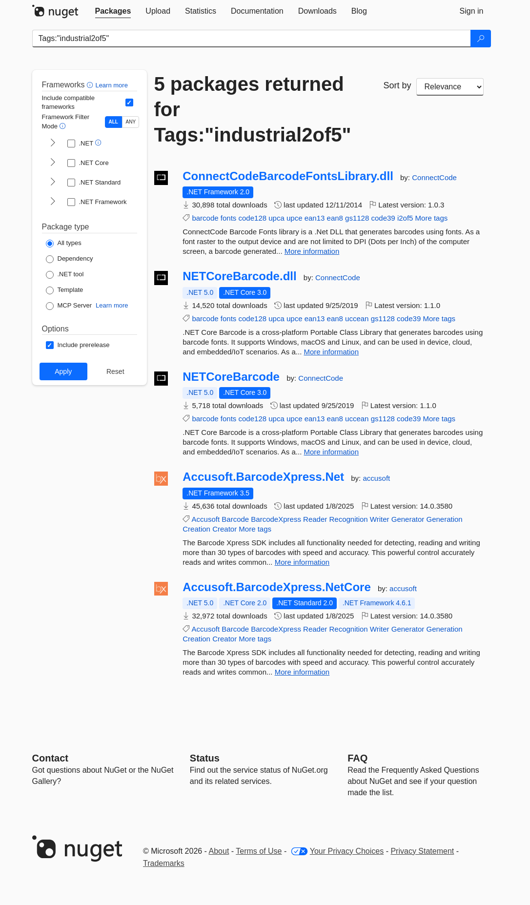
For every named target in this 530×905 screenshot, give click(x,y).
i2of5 (405, 218)
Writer (379, 519)
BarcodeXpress (276, 519)
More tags (431, 218)
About (219, 851)
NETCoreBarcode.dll (239, 276)
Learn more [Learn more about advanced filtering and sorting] (111, 85)
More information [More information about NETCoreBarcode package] (331, 452)
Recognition (348, 519)
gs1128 (357, 218)
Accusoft (206, 519)
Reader (315, 519)
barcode (205, 218)
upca (276, 218)
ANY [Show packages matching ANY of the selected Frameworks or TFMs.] (131, 121)
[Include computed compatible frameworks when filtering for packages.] (129, 102)
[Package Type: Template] (64, 290)
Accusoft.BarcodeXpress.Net (263, 477)
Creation (196, 529)
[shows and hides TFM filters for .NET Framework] (52, 202)
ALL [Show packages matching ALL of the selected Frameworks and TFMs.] (113, 121)
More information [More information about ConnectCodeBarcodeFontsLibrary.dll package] (312, 251)
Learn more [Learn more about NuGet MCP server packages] (112, 305)
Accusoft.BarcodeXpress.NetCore (276, 587)
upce (294, 218)
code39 (383, 218)
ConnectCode (434, 177)
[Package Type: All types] (63, 243)
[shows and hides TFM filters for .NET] (52, 143)
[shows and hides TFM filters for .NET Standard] (52, 182)
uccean (356, 318)
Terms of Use (259, 851)
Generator (408, 519)
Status (205, 758)
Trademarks (163, 863)
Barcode (235, 519)
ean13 (315, 218)
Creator (224, 529)
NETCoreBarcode (231, 376)
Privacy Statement (422, 851)
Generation (444, 519)
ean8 (335, 218)
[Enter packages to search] (251, 38)
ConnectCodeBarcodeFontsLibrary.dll (288, 176)
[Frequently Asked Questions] (357, 758)
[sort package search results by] (450, 87)
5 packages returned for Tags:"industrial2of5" (252, 109)
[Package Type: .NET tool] (65, 275)
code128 (253, 218)
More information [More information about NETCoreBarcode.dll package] (331, 352)
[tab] (113, 11)
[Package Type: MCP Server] (69, 306)
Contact (50, 758)
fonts (229, 218)
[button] (91, 85)
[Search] (480, 38)
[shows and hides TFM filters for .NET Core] (52, 163)
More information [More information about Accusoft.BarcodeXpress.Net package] (302, 562)
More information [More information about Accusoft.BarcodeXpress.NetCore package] (302, 672)
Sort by (397, 85)
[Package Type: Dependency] (69, 259)
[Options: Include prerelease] (78, 345)
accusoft (376, 478)
